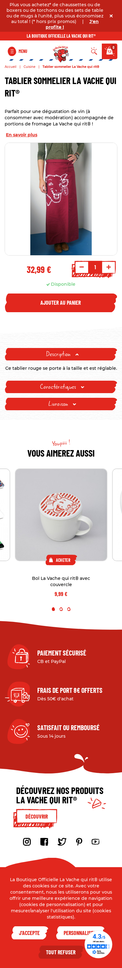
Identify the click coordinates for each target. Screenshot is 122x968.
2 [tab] (61, 609)
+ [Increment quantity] (108, 267)
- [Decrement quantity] (81, 267)
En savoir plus (21, 135)
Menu (23, 51)
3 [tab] (68, 609)
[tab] (61, 354)
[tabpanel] (61, 533)
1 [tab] (53, 609)
